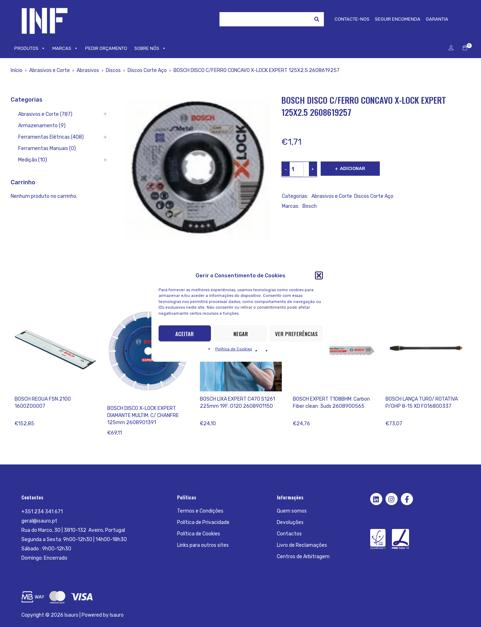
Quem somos (292, 511)
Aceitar (184, 333)
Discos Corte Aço (147, 70)
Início (16, 70)
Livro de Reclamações (302, 545)
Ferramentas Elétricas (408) (51, 137)
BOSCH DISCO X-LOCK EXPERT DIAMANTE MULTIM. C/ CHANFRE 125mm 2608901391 (143, 415)
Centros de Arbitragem (303, 557)
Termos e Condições (200, 511)
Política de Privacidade (203, 522)
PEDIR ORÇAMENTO (106, 48)
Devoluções (290, 522)
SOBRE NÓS (150, 48)
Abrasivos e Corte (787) (45, 114)
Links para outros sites (203, 545)
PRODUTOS (29, 48)
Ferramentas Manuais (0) (47, 148)
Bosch (309, 206)
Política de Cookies (233, 349)
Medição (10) (32, 160)
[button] (318, 275)
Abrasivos (88, 70)
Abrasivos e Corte (49, 70)
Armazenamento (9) (42, 126)
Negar (240, 333)
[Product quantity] (293, 169)
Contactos (289, 534)
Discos (113, 70)
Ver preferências (296, 333)
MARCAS (65, 48)
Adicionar (353, 168)
